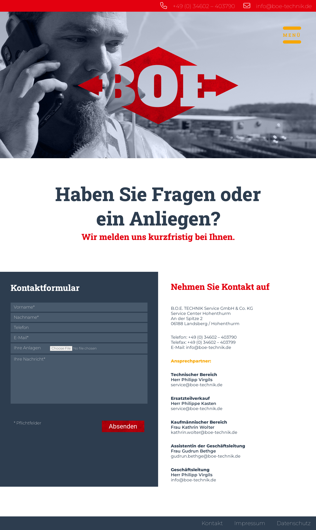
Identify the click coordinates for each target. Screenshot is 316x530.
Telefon (21, 327)
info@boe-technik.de (277, 6)
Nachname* (26, 317)
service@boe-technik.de (196, 384)
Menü (292, 35)
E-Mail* (21, 337)
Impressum (249, 523)
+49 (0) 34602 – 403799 (211, 342)
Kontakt (212, 523)
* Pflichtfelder (27, 423)
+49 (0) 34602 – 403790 (197, 6)
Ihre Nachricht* (29, 359)
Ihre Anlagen (27, 347)
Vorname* (24, 307)
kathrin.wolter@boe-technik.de (204, 432)
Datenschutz (294, 523)
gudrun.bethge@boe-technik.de (205, 456)
